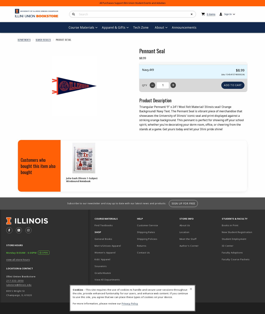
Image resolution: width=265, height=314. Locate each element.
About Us (185, 225)
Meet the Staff (188, 239)
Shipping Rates (146, 232)
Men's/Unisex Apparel (108, 245)
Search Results (43, 39)
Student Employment (242, 239)
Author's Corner (189, 245)
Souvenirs (101, 266)
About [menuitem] (159, 27)
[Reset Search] (192, 14)
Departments (24, 39)
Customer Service (147, 225)
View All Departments (107, 279)
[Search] (73, 14)
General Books (103, 239)
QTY (144, 85)
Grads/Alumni (103, 273)
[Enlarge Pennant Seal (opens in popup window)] (74, 86)
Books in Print (242, 225)
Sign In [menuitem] (228, 14)
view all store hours (18, 259)
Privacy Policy (130, 303)
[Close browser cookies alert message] (191, 289)
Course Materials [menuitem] (81, 27)
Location (185, 232)
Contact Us (143, 252)
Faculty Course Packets (236, 259)
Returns (141, 245)
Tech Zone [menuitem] (142, 27)
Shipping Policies (147, 239)
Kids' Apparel (102, 259)
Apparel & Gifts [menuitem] (113, 27)
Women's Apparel (105, 252)
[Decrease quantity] (152, 85)
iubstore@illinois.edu (19, 284)
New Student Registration (237, 232)
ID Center (240, 245)
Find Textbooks (104, 225)
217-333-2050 (15, 280)
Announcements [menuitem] (184, 27)
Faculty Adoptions (232, 252)
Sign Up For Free (183, 203)
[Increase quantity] (173, 85)
